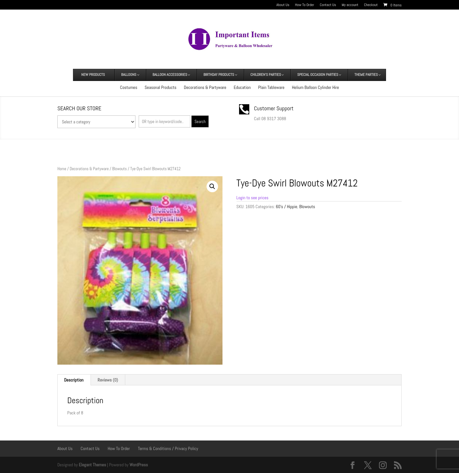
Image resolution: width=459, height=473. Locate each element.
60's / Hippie (286, 206)
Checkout (371, 5)
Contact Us (328, 5)
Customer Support (274, 108)
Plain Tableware (271, 87)
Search (200, 121)
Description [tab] (74, 380)
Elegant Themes (92, 465)
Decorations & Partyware (205, 87)
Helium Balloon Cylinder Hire (315, 87)
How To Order (304, 5)
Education (242, 87)
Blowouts (119, 168)
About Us (282, 5)
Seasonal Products (161, 87)
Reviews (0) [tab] (108, 380)
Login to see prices (253, 197)
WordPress (138, 465)
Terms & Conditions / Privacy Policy (168, 448)
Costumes (128, 87)
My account (350, 5)
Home (61, 168)
